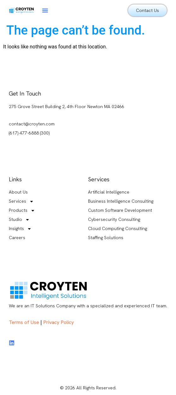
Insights (20, 228)
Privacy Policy (58, 322)
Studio (19, 219)
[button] (45, 10)
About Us (18, 192)
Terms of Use (24, 322)
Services (21, 201)
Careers (17, 237)
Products (22, 210)
